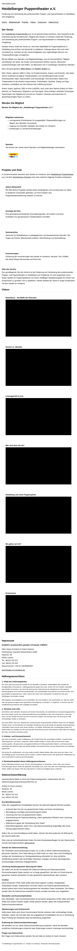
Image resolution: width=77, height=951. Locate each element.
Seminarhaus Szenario (22, 177)
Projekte (25, 22)
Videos (33, 22)
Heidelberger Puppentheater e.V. (18, 34)
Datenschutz (54, 22)
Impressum (42, 22)
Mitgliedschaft (14, 22)
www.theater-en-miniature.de (13, 670)
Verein (4, 22)
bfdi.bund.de (29, 843)
